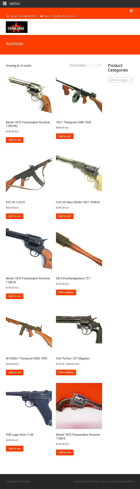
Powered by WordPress (86, 481)
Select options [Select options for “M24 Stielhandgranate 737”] (66, 292)
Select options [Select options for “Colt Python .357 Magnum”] (66, 372)
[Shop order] (84, 65)
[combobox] (120, 79)
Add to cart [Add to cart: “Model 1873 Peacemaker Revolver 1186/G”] (65, 452)
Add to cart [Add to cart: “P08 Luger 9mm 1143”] (14, 448)
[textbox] (120, 80)
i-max (111, 481)
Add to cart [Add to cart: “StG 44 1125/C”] (14, 216)
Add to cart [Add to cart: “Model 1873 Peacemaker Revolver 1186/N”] (14, 296)
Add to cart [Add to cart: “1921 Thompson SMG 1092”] (65, 136)
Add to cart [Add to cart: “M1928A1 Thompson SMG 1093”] (14, 372)
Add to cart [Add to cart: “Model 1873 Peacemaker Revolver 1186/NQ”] (14, 139)
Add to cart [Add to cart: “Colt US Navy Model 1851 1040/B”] (65, 216)
